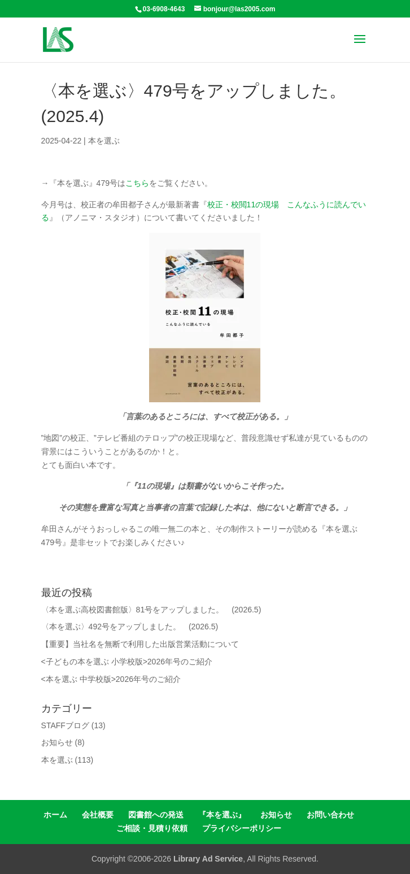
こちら (137, 183)
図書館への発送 (156, 814)
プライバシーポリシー (241, 828)
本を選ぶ (104, 140)
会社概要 (98, 814)
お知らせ (57, 742)
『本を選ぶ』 (222, 814)
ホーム (55, 814)
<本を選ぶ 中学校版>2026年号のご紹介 (111, 679)
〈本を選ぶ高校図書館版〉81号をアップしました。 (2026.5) (151, 609)
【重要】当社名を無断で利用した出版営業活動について (140, 644)
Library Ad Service (208, 858)
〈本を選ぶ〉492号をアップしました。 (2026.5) (130, 626)
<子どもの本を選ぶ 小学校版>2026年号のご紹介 (126, 661)
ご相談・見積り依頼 (151, 828)
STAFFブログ (65, 725)
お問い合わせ (330, 814)
